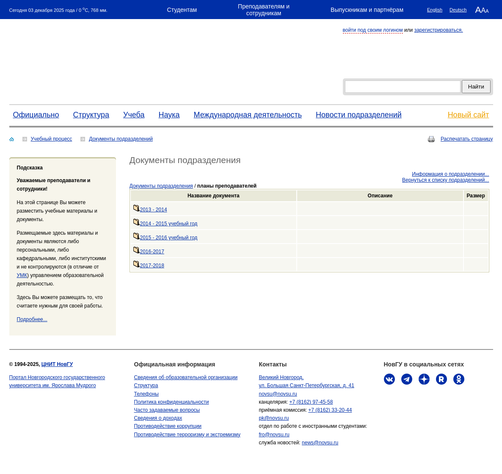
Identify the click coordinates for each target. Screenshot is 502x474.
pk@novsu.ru (274, 418)
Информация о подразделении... (450, 174)
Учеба (134, 115)
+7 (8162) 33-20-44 (330, 410)
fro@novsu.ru (274, 435)
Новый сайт (468, 115)
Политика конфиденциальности (171, 402)
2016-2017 (148, 252)
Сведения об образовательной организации (186, 377)
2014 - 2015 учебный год (165, 224)
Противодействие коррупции (168, 426)
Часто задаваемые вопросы (167, 410)
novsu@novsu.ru (278, 394)
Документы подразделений (121, 139)
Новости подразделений (359, 115)
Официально (36, 115)
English (434, 9)
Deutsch (458, 9)
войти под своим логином (373, 30)
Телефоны (146, 394)
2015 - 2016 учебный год (165, 238)
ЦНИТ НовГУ (57, 364)
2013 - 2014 (150, 210)
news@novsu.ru (320, 443)
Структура (91, 115)
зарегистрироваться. (438, 30)
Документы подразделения (161, 186)
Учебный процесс (51, 139)
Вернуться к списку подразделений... (445, 180)
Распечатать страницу (467, 139)
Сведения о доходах (158, 418)
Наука (169, 115)
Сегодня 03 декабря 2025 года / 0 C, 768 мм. (58, 9)
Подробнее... (32, 319)
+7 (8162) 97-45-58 (311, 402)
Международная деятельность (248, 115)
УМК (22, 275)
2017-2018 (148, 266)
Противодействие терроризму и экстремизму (187, 435)
